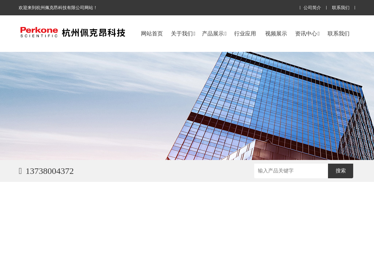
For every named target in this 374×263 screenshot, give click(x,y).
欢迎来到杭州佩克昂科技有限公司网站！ (58, 7)
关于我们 (183, 33)
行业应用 (245, 33)
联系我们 (341, 7)
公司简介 (312, 7)
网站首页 (152, 33)
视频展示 (276, 33)
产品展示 (214, 33)
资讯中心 (307, 33)
